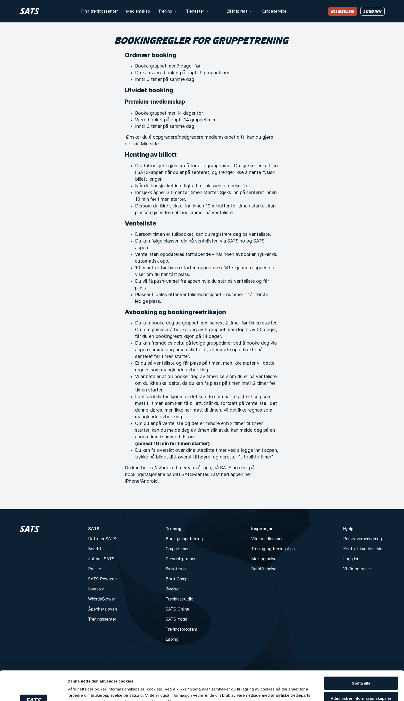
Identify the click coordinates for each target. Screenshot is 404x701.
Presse (94, 568)
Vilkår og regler (357, 568)
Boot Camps (178, 578)
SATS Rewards (102, 578)
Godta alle (361, 654)
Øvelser (173, 588)
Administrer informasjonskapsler (361, 671)
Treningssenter (102, 619)
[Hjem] (29, 11)
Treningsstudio (179, 599)
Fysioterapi (176, 568)
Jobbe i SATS (101, 558)
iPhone (132, 481)
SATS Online (177, 609)
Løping (172, 639)
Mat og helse (263, 558)
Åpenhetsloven (102, 609)
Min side (150, 143)
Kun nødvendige (361, 688)
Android (149, 481)
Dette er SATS (102, 538)
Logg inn (351, 558)
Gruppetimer (177, 548)
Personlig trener (181, 558)
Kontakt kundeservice (364, 548)
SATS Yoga (176, 619)
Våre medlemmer (267, 538)
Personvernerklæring (362, 538)
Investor (96, 588)
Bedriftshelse (263, 568)
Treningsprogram (181, 629)
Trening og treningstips (273, 548)
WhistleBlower (101, 599)
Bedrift (95, 548)
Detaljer (75, 686)
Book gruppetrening (184, 538)
